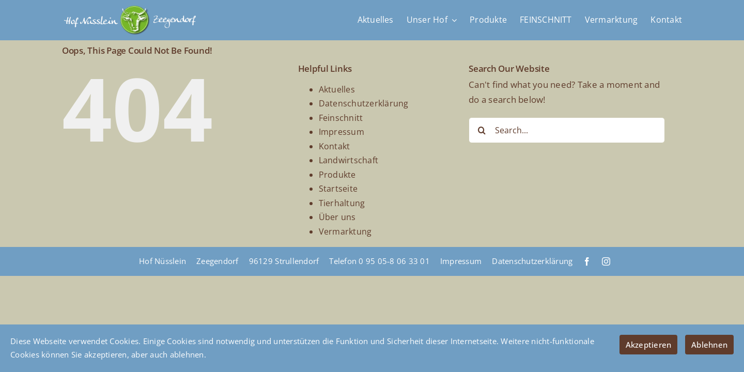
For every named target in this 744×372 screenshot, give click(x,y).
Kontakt (334, 146)
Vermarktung (345, 231)
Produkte (337, 174)
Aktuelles (337, 89)
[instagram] (606, 261)
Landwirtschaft (349, 160)
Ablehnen (709, 344)
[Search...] (567, 130)
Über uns (337, 217)
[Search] (481, 130)
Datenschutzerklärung (364, 103)
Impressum (341, 131)
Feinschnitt (341, 117)
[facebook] (587, 261)
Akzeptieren (648, 344)
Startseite (338, 188)
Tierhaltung (342, 203)
